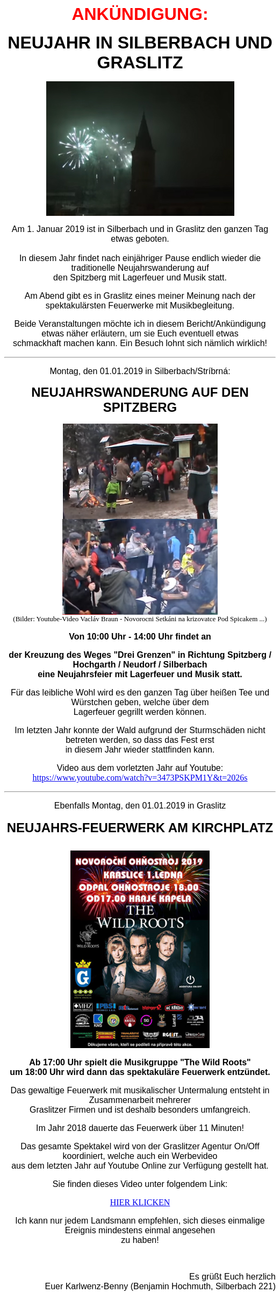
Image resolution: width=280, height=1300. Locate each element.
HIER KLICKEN (140, 1202)
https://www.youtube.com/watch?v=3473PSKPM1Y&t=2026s (139, 777)
